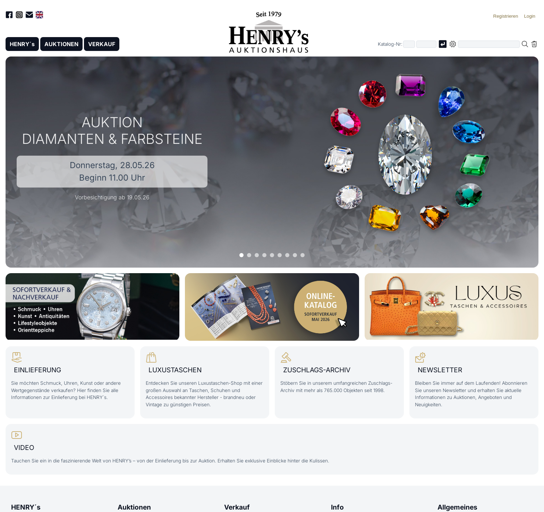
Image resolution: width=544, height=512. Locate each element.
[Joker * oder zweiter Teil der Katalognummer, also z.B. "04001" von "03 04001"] (426, 44)
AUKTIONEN (61, 44)
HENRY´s (22, 44)
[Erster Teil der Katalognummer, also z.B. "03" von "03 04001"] (409, 44)
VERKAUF (101, 44)
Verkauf (237, 507)
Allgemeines (457, 507)
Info (337, 507)
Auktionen (134, 507)
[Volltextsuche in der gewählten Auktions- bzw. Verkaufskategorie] (489, 44)
